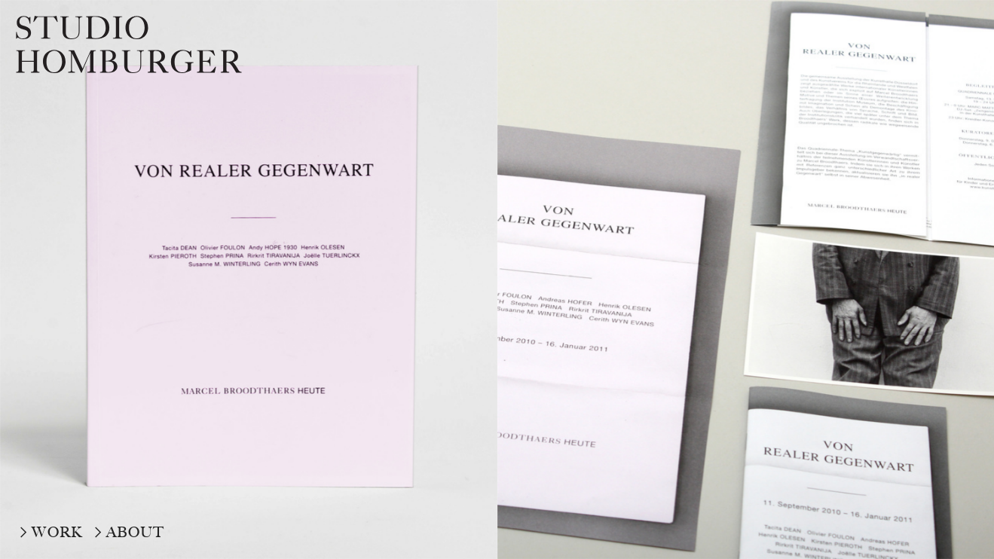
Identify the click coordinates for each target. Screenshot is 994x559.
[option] (248, 279)
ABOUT (135, 532)
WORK (57, 532)
